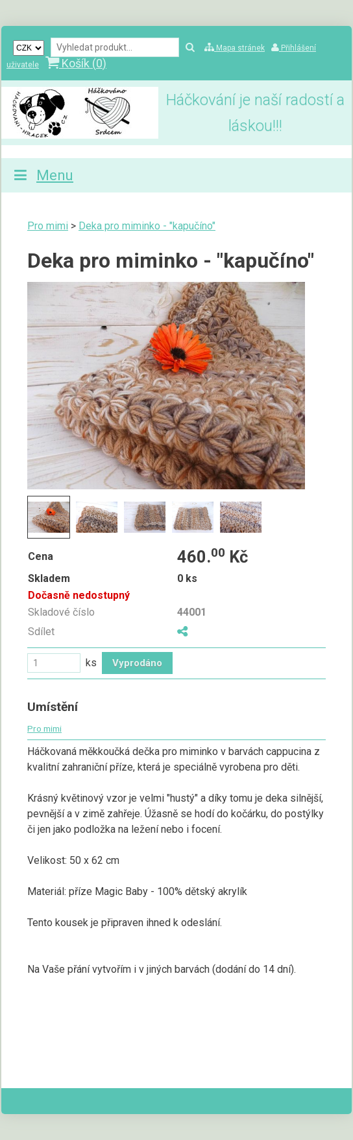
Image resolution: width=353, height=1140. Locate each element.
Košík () (75, 63)
